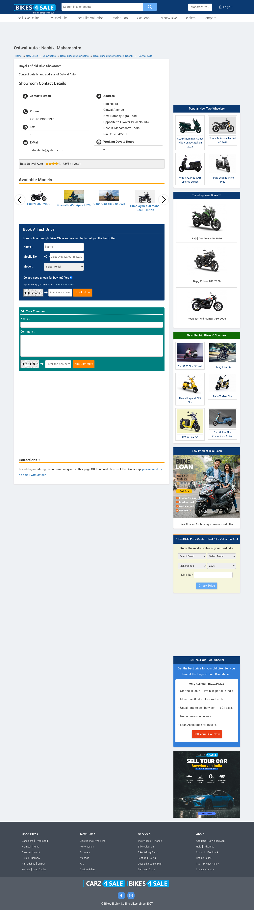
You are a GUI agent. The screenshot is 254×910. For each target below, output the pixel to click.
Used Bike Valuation (89, 18)
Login (226, 7)
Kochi (37, 852)
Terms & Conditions (64, 284)
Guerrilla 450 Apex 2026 (74, 205)
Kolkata (26, 869)
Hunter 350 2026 (38, 204)
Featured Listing (147, 858)
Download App (217, 841)
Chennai (26, 852)
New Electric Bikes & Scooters (207, 335)
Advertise (209, 846)
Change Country (205, 869)
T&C (198, 864)
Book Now (83, 292)
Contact (200, 852)
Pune (36, 846)
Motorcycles (87, 846)
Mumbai (26, 846)
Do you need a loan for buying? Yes (46, 278)
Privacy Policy (211, 864)
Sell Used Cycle (146, 869)
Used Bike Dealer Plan (150, 864)
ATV (82, 864)
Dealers (190, 18)
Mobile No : (30, 257)
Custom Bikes (87, 869)
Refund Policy (203, 858)
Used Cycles (39, 869)
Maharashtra (200, 7)
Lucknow (35, 858)
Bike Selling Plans (148, 852)
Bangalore (27, 841)
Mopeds (84, 858)
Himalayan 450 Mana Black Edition (145, 208)
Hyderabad (42, 841)
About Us (201, 841)
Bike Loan (143, 18)
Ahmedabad (28, 864)
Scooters (85, 852)
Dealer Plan (120, 18)
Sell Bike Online (28, 18)
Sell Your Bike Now (207, 734)
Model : (28, 267)
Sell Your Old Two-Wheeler (207, 660)
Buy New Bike (167, 18)
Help (198, 846)
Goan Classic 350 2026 (109, 204)
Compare (209, 18)
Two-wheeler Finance (150, 841)
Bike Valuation (146, 846)
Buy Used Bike (57, 18)
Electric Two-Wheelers (92, 841)
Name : (28, 247)
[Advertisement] (127, 33)
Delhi (24, 858)
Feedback (212, 852)
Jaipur (41, 864)
